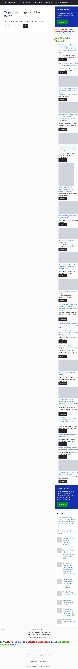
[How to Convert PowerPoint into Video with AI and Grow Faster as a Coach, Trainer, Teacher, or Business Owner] (68, 138)
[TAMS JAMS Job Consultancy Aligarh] (68, 366)
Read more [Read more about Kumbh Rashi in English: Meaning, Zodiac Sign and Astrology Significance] (63, 198)
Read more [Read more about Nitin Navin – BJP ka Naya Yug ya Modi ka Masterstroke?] (63, 481)
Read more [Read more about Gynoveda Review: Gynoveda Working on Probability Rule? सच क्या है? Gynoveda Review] (63, 342)
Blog (56, 2)
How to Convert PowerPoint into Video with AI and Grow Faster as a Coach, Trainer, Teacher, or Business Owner (69, 569)
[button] (72, 2)
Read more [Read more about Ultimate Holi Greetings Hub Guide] (63, 300)
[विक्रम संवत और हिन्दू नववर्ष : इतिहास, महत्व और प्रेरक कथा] (68, 208)
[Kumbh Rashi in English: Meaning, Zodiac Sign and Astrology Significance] (66, 174)
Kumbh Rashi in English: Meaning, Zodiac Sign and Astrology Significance (66, 189)
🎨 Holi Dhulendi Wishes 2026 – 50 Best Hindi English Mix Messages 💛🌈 (68, 267)
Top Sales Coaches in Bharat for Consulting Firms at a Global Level (68, 90)
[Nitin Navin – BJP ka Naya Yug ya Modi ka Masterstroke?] (68, 465)
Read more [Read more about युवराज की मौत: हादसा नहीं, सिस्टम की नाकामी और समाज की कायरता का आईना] (63, 457)
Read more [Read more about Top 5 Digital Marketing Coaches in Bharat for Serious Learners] (63, 73)
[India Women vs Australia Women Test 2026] (68, 233)
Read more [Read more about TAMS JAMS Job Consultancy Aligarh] (63, 383)
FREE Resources (64, 2)
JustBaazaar (9, 2)
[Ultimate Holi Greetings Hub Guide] (68, 284)
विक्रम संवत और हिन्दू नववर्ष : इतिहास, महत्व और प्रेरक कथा (69, 594)
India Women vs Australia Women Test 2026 (68, 602)
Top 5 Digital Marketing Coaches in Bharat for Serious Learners (66, 532)
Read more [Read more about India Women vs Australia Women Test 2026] (63, 249)
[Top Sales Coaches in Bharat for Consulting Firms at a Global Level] (68, 81)
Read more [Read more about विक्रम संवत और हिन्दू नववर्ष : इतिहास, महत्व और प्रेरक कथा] (63, 225)
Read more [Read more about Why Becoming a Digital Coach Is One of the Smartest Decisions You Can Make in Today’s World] (63, 129)
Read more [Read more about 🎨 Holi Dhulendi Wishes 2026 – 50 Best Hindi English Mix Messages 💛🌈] (63, 276)
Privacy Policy (34, 650)
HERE (71, 33)
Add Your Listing (38, 2)
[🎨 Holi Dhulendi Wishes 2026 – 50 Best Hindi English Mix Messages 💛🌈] (68, 258)
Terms (40, 650)
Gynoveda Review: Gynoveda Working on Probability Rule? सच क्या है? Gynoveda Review (68, 333)
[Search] (25, 26)
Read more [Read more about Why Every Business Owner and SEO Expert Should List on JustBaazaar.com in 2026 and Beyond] (63, 319)
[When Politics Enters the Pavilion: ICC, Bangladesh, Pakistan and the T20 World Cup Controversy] (68, 392)
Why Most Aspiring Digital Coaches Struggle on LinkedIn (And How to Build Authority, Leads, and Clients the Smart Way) (67, 49)
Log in (2, 629)
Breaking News (26, 2)
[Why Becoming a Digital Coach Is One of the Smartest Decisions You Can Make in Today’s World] (68, 108)
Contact (45, 650)
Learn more (62, 22)
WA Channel (48, 2)
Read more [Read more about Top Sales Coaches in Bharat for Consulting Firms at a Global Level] (63, 99)
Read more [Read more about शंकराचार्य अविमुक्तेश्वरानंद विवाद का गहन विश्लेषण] (63, 444)
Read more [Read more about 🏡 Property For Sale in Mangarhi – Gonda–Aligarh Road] (63, 357)
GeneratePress (47, 666)
